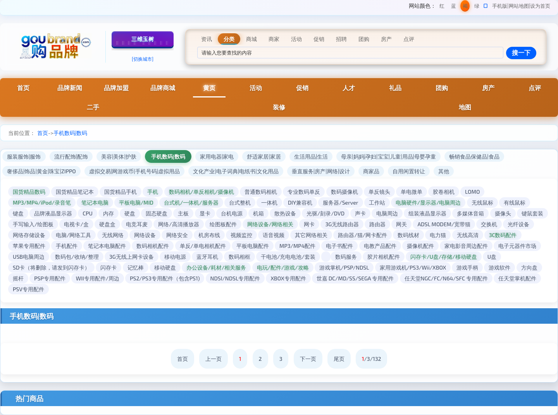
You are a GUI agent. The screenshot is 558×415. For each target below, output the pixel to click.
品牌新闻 (69, 87)
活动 (256, 87)
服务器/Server (340, 202)
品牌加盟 (116, 87)
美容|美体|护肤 (118, 156)
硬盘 (129, 213)
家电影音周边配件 (466, 246)
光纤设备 (518, 224)
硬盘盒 (107, 224)
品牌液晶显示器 (53, 213)
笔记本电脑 (94, 202)
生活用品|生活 (311, 156)
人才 (349, 87)
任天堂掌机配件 (517, 278)
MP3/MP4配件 (297, 246)
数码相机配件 (152, 246)
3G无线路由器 (342, 224)
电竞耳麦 (137, 224)
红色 (441, 7)
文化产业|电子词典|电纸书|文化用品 (235, 171)
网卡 (309, 224)
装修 (279, 107)
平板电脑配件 (252, 246)
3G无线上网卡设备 (131, 256)
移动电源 (175, 256)
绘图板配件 (223, 224)
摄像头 (503, 213)
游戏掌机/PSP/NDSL (344, 267)
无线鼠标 (482, 202)
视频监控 (241, 235)
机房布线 (209, 235)
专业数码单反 (304, 191)
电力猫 (438, 235)
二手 (93, 107)
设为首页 (540, 6)
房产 (488, 87)
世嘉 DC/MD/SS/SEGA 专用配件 (355, 278)
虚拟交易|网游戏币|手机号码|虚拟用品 (134, 171)
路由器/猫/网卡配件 (362, 235)
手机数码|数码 (70, 133)
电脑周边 (387, 213)
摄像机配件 (420, 246)
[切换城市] (142, 58)
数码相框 (239, 256)
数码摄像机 (344, 191)
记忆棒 (135, 267)
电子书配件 (339, 246)
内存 (108, 213)
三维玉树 (142, 39)
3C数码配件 (503, 235)
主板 (183, 213)
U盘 (491, 256)
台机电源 (232, 213)
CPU (88, 213)
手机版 (499, 6)
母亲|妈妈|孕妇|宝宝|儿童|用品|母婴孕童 (388, 156)
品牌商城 (162, 87)
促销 (302, 87)
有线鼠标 (514, 202)
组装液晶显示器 (427, 213)
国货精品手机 (120, 191)
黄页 (209, 87)
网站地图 (519, 6)
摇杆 (18, 278)
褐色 (465, 7)
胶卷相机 (444, 191)
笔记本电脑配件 (107, 246)
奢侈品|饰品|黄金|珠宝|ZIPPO (41, 171)
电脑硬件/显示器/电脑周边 (428, 202)
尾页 (339, 358)
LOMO (472, 191)
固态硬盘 (156, 213)
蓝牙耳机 (207, 256)
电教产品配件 (380, 246)
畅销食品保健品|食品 (474, 156)
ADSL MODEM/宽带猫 (443, 224)
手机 (152, 191)
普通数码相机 (261, 191)
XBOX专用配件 (288, 278)
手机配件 (67, 246)
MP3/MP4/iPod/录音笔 (42, 202)
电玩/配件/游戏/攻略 (283, 267)
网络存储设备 (29, 235)
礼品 (395, 87)
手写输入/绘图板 (33, 224)
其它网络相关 (311, 235)
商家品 (371, 171)
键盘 (18, 213)
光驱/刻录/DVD (325, 213)
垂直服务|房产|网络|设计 (321, 171)
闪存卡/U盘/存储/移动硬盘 (443, 256)
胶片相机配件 (383, 256)
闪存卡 (108, 267)
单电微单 (411, 191)
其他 (443, 171)
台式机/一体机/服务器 (191, 202)
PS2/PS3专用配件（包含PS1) (165, 278)
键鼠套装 (532, 213)
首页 (23, 87)
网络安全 (177, 235)
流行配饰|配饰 (71, 156)
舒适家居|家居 (264, 156)
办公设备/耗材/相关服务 (216, 267)
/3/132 (371, 358)
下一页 (308, 358)
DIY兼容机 (300, 202)
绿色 (476, 7)
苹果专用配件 (29, 246)
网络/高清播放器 (178, 224)
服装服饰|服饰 (24, 156)
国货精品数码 (29, 191)
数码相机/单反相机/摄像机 (201, 191)
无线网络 (113, 235)
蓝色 (453, 7)
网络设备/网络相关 (270, 224)
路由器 (377, 224)
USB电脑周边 (29, 256)
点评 (535, 87)
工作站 (377, 202)
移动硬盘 (165, 267)
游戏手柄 (467, 267)
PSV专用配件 (28, 289)
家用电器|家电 (217, 156)
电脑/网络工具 (73, 235)
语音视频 (273, 235)
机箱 (258, 213)
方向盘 (529, 267)
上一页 (213, 358)
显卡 (205, 213)
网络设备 (145, 235)
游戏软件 (499, 267)
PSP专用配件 (49, 278)
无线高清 (468, 235)
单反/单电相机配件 (203, 246)
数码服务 (346, 256)
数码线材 (408, 235)
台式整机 (240, 202)
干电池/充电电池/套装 (288, 256)
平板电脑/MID (136, 202)
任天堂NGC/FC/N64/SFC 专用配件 (446, 278)
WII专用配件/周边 (97, 278)
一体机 (269, 202)
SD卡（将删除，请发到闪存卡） (51, 267)
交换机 (489, 224)
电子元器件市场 (517, 246)
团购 (442, 87)
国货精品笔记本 (75, 191)
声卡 (360, 213)
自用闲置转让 (409, 171)
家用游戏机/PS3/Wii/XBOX (413, 267)
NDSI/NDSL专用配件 (235, 278)
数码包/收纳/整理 (77, 256)
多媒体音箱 (470, 213)
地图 (465, 107)
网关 (401, 224)
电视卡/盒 (76, 224)
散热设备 (285, 213)
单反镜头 (379, 191)
